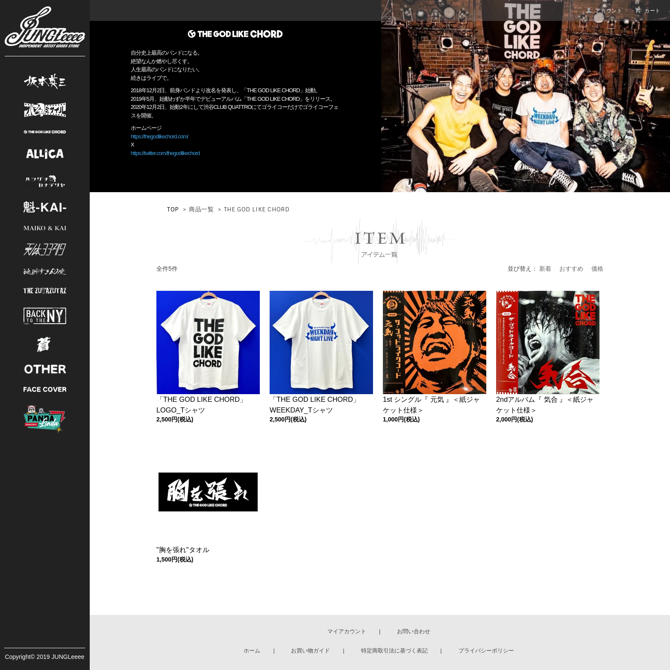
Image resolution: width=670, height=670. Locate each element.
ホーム (252, 650)
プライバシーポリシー (486, 650)
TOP (173, 209)
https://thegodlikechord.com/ (159, 136)
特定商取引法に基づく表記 (394, 650)
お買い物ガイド (310, 650)
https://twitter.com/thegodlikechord (165, 153)
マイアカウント (346, 631)
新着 (545, 268)
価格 (597, 268)
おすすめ (571, 268)
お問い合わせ (413, 631)
